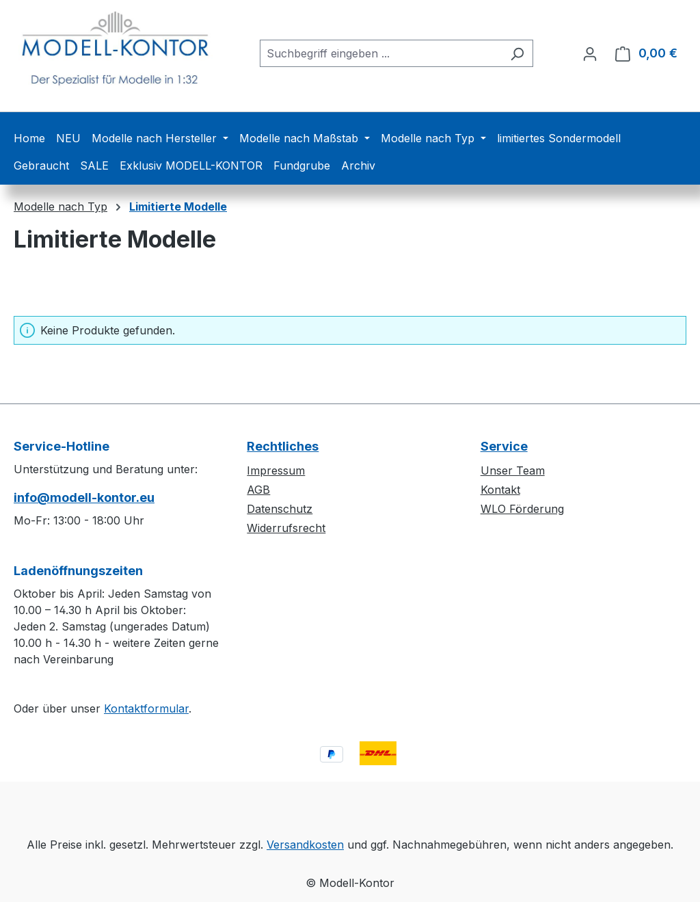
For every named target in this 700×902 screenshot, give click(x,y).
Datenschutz (279, 509)
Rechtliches (283, 446)
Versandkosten (305, 844)
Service (504, 446)
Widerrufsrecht (286, 528)
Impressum (276, 470)
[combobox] (381, 53)
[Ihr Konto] (590, 53)
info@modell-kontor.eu (84, 497)
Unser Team (513, 470)
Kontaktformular (146, 708)
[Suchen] (517, 53)
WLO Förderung (522, 509)
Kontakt (500, 489)
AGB (258, 489)
